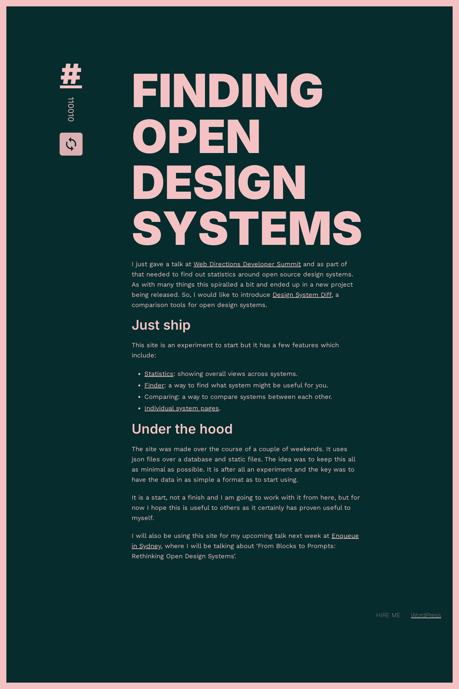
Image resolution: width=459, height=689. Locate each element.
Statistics (158, 373)
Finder (154, 385)
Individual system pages (181, 408)
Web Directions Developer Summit (247, 264)
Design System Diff (302, 294)
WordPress (426, 615)
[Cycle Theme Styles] (71, 144)
